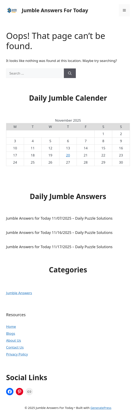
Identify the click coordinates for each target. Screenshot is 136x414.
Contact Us (15, 347)
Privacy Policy (17, 354)
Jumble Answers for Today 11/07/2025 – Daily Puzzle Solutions (59, 218)
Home (11, 326)
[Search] (70, 73)
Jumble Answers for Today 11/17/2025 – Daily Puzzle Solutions (59, 246)
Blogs (10, 333)
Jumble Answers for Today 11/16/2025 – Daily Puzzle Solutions (59, 232)
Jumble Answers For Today (55, 10)
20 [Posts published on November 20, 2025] (68, 155)
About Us (13, 340)
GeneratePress (100, 408)
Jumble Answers (19, 293)
